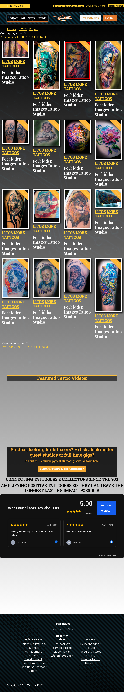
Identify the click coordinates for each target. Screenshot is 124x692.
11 (23, 37)
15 (35, 37)
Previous (5, 37)
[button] (90, 18)
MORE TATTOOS (13, 64)
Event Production (33, 663)
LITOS (23, 29)
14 (32, 37)
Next (43, 37)
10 (20, 37)
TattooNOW (62, 644)
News (31, 18)
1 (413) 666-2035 (62, 655)
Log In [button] (109, 18)
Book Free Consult (100, 5)
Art (23, 18)
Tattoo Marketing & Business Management (33, 648)
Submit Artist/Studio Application (62, 468)
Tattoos (13, 18)
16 (38, 37)
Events (41, 18)
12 (25, 37)
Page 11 (33, 29)
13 (29, 37)
